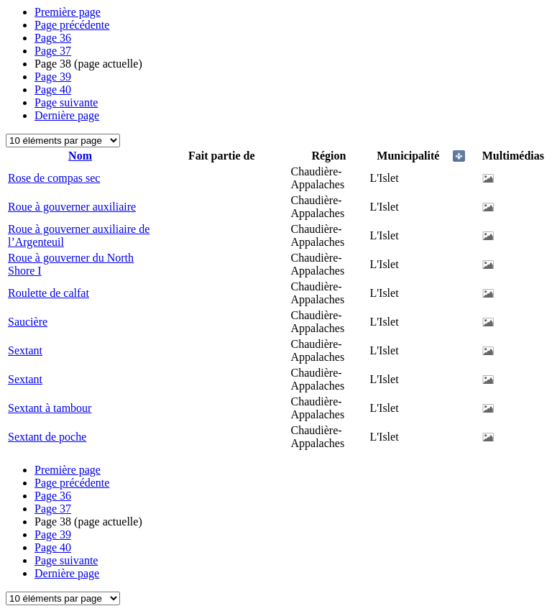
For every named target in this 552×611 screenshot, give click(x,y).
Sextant (25, 350)
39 (52, 76)
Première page (67, 12)
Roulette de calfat (48, 293)
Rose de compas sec (54, 178)
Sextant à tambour (49, 408)
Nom (80, 156)
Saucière (27, 322)
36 (52, 38)
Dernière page (66, 115)
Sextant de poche (47, 437)
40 (52, 89)
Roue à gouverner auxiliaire (72, 207)
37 (52, 51)
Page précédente (71, 25)
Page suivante (66, 102)
